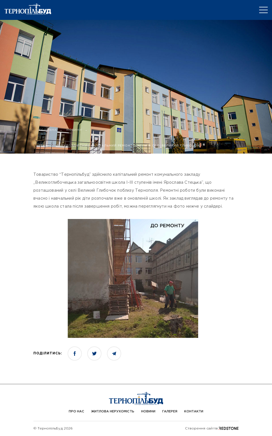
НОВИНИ (74, 130)
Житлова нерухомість (112, 411)
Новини (148, 411)
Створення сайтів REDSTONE (212, 428)
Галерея (169, 411)
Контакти (193, 411)
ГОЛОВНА (48, 130)
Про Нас (76, 411)
